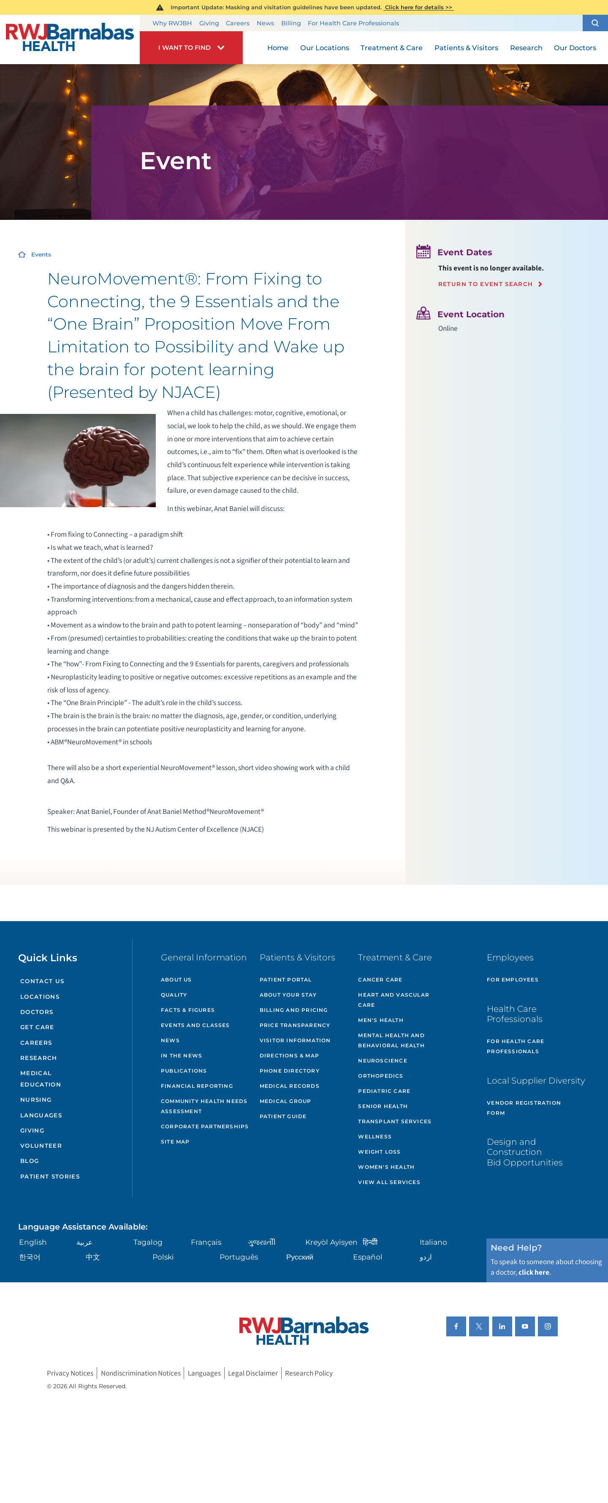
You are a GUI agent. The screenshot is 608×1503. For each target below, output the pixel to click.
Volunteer (41, 1145)
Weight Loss (379, 1152)
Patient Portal (286, 979)
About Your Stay (288, 995)
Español (368, 1256)
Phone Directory (290, 1071)
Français (206, 1242)
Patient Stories (50, 1176)
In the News (181, 1055)
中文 (93, 1256)
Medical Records (290, 1086)
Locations (40, 996)
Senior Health (383, 1106)
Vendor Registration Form (524, 1108)
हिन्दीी (370, 1242)
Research (38, 1057)
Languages (41, 1115)
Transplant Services (395, 1121)
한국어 (30, 1256)
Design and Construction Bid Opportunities (525, 1151)
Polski (163, 1256)
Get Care (37, 1027)
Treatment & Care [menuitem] (392, 47)
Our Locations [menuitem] (324, 47)
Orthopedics (380, 1076)
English (33, 1242)
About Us (176, 979)
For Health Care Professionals (353, 23)
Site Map (175, 1141)
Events (41, 254)
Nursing (36, 1099)
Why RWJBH (172, 23)
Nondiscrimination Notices (141, 1373)
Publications (184, 1071)
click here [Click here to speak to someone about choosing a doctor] (533, 1272)
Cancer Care (380, 979)
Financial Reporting (197, 1086)
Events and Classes (195, 1025)
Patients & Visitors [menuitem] (466, 47)
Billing (291, 23)
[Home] (70, 39)
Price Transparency (295, 1025)
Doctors (36, 1011)
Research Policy (309, 1373)
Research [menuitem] (526, 47)
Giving (209, 23)
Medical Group (286, 1101)
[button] (595, 23)
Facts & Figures (188, 1010)
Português (239, 1256)
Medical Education (40, 1079)
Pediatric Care (384, 1091)
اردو (426, 1256)
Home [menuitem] (277, 47)
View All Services (389, 1182)
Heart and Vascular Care (393, 1000)
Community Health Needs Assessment (204, 1106)
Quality (174, 995)
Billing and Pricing (294, 1010)
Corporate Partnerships (205, 1126)
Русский (299, 1256)
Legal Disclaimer (253, 1373)
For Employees (513, 979)
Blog (29, 1160)
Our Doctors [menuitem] (575, 47)
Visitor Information (295, 1040)
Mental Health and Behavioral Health (391, 1040)
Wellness (375, 1136)
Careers (238, 23)
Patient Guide (283, 1116)
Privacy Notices (70, 1373)
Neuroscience (382, 1060)
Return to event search (485, 284)
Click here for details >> (418, 7)
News (265, 23)
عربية (84, 1242)
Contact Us (42, 981)
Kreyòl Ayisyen (331, 1242)
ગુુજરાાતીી (262, 1242)
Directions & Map (289, 1055)
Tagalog (148, 1242)
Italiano (433, 1242)
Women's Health (386, 1167)
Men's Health (380, 1020)
